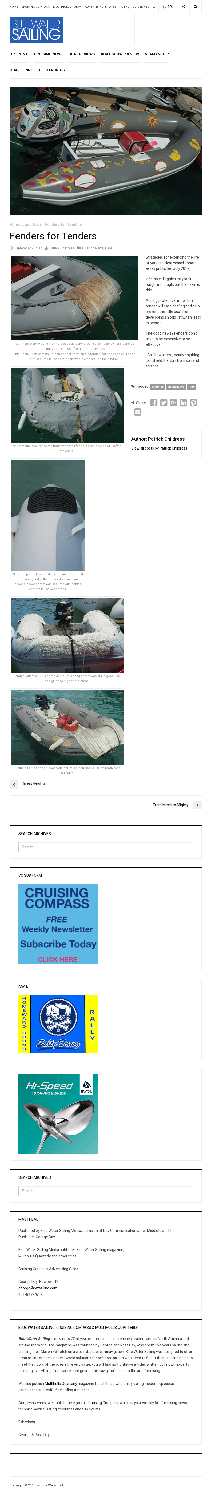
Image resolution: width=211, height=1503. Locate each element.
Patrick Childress (61, 248)
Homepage (19, 224)
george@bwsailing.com (37, 1288)
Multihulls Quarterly (61, 1383)
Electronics (52, 70)
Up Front (19, 54)
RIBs (192, 387)
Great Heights (34, 783)
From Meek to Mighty (170, 805)
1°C (167, 7)
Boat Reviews (82, 54)
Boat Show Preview (120, 54)
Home (14, 7)
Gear (37, 224)
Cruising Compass (35, 7)
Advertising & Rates (100, 7)
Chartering (21, 70)
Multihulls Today (67, 7)
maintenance (176, 387)
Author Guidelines (134, 7)
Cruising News (48, 54)
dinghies (158, 387)
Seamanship (157, 54)
